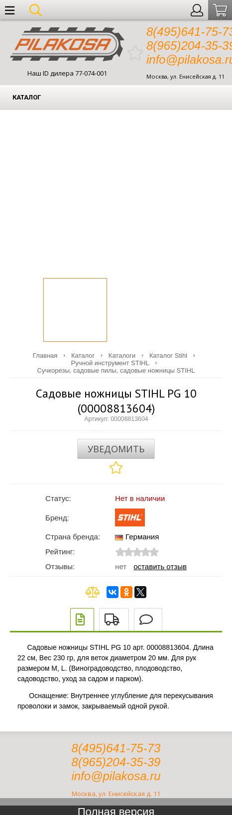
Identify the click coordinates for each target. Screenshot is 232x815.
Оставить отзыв (160, 566)
